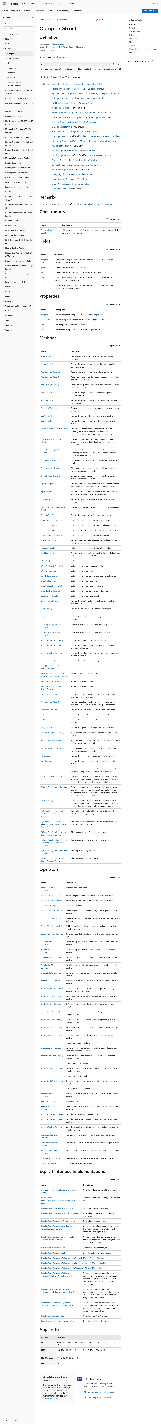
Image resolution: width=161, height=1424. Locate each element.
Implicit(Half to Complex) (51, 996)
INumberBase (93, 155)
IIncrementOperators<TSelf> (64, 141)
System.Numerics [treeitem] (12, 34)
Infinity (43, 267)
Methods (132, 42)
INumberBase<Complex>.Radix (53, 1253)
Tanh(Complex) (47, 761)
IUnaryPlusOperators (61, 183)
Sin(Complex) (46, 714)
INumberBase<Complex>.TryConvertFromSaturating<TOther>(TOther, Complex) (73, 1263)
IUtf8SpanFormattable (108, 93)
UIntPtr (85, 1093)
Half (84, 996)
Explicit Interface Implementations (143, 49)
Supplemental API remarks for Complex (95, 204)
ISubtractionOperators (61, 164)
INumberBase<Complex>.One (53, 1247)
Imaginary (45, 314)
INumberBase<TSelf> (61, 160)
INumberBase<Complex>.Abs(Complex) (57, 1208)
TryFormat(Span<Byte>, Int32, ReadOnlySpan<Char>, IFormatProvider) (53, 814)
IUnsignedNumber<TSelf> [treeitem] (16, 282)
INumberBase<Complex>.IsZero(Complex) (58, 1221)
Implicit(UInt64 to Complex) (52, 1081)
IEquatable (56, 84)
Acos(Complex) (47, 364)
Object (54, 77)
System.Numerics (57, 44)
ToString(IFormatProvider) (51, 776)
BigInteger (98, 941)
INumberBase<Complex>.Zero (53, 1316)
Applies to (133, 52)
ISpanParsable (57, 93)
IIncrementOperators (99, 136)
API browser (62, 19)
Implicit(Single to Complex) (51, 1048)
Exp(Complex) (46, 499)
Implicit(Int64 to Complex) (51, 1019)
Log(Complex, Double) (50, 601)
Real (42, 329)
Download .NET (150, 10)
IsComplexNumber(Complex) (52, 520)
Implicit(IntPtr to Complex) (51, 1027)
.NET (50, 19)
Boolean (90, 131)
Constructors (134, 31)
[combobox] (18, 23)
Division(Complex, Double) (51, 918)
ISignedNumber (80, 160)
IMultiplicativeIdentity (89, 141)
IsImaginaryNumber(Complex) (53, 535)
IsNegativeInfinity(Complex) (52, 566)
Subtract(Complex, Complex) (52, 732)
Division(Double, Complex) (51, 926)
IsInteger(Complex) (48, 548)
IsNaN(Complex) (47, 553)
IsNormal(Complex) (48, 571)
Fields (131, 35)
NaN (42, 272)
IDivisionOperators (60, 122)
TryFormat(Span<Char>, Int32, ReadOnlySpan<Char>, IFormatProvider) (53, 824)
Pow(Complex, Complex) (50, 694)
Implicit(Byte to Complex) (51, 973)
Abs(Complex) (46, 356)
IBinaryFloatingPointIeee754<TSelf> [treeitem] (19, 105)
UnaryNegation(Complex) (51, 1158)
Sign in (155, 3)
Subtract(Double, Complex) (52, 748)
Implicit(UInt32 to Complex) (52, 1068)
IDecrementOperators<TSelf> (97, 117)
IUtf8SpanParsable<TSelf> (93, 98)
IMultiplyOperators (60, 150)
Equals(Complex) (47, 483)
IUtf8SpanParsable (59, 98)
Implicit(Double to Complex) (52, 988)
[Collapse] (32, 17)
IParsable (55, 88)
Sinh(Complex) (46, 719)
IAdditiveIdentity (58, 112)
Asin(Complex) (46, 392)
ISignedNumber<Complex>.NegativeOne (57, 1321)
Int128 (84, 957)
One (42, 277)
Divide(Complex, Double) (51, 468)
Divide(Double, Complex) (51, 476)
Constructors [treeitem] (12, 58)
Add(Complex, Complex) (50, 372)
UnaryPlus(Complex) (49, 1163)
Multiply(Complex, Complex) (52, 640)
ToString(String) (47, 800)
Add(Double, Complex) (50, 384)
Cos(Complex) (46, 416)
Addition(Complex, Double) (51, 895)
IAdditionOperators (60, 103)
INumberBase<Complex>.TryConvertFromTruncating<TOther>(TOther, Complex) (73, 1268)
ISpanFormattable (97, 88)
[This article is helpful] (149, 61)
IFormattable (79, 84)
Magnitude (45, 319)
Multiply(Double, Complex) (51, 653)
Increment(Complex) (49, 1101)
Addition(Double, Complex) (51, 900)
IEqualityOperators (60, 131)
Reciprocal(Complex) (49, 709)
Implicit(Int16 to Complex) (51, 1004)
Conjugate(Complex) (49, 408)
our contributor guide (55, 1397)
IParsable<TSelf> (80, 88)
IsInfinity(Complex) (48, 540)
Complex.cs (51, 50)
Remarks (132, 28)
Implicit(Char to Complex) (51, 980)
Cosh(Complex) (47, 421)
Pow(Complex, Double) (50, 702)
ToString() (45, 768)
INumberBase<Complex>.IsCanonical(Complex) (60, 1213)
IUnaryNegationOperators (63, 174)
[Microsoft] (5, 3)
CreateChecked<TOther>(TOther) (54, 428)
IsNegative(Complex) (49, 561)
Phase (43, 324)
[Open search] (148, 3)
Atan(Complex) (47, 400)
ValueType (65, 77)
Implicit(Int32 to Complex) (51, 1012)
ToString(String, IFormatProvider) (54, 787)
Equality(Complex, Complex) (52, 934)
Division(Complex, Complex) (52, 910)
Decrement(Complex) (49, 905)
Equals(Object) (46, 491)
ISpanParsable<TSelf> (87, 93)
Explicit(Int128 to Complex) (51, 957)
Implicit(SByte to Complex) (51, 1035)
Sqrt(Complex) (46, 727)
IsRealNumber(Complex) (50, 591)
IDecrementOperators (61, 117)
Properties (133, 38)
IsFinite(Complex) (48, 530)
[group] (80, 69)
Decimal (97, 949)
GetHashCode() (47, 515)
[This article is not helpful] (152, 61)
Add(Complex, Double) (50, 377)
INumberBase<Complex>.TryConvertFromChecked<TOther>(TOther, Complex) (73, 1258)
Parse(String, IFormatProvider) (53, 681)
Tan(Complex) (46, 756)
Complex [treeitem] (11, 53)
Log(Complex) (46, 608)
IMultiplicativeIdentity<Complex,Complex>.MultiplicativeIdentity (58, 1200)
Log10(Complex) (47, 616)
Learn (42, 19)
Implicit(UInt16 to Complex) (52, 1055)
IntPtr (84, 1027)
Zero (42, 285)
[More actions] (119, 20)
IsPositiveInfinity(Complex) (51, 586)
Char (84, 980)
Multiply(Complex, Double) (51, 645)
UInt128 (85, 965)
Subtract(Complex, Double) (52, 740)
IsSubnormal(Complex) (50, 596)
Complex (66, 84)
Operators (133, 45)
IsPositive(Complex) (48, 581)
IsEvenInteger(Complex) (50, 525)
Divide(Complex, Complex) (51, 460)
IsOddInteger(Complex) (50, 576)
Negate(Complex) (48, 660)
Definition (133, 24)
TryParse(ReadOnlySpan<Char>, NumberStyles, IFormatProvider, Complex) (54, 843)
